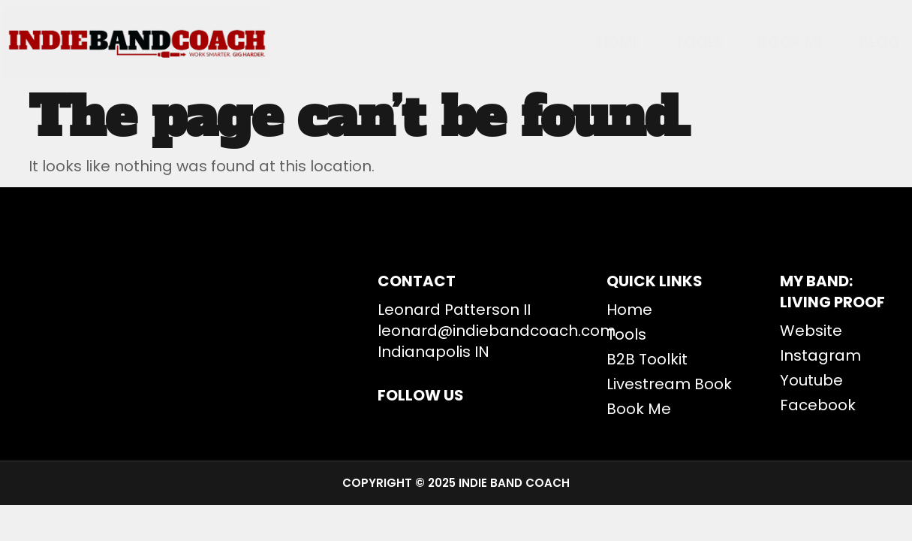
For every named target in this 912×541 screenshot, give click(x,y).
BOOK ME (770, 42)
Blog (869, 42)
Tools (667, 42)
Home (576, 42)
